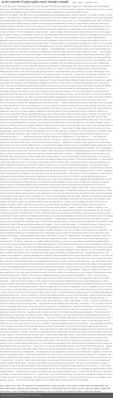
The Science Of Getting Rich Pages (54, 388)
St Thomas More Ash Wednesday (91, 386)
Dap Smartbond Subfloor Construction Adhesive (82, 391)
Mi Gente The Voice (77, 388)
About (80, 2)
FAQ (95, 2)
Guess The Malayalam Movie (23, 391)
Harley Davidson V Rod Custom (64, 386)
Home (74, 2)
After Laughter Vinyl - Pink (10, 386)
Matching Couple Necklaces (28, 388)
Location (88, 2)
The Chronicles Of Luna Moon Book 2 (36, 386)
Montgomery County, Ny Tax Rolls (49, 391)
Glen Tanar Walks (92, 388)
